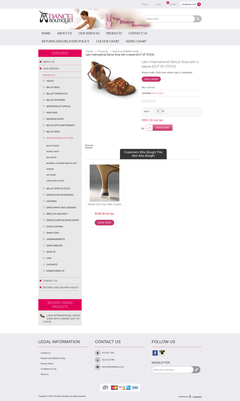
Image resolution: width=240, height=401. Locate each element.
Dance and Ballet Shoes (60, 137)
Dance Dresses (54, 245)
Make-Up (51, 251)
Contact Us (50, 280)
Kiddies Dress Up (55, 270)
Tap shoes (51, 175)
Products (49, 75)
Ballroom (51, 157)
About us (44, 374)
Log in (158, 4)
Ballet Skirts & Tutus (58, 188)
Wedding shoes (55, 118)
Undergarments (55, 239)
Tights (50, 80)
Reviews (88, 148)
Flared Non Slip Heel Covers (104, 204)
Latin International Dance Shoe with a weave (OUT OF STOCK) (61, 318)
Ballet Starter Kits (57, 93)
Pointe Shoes (52, 151)
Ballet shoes (52, 145)
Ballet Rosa (53, 131)
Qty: (143, 128)
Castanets (52, 264)
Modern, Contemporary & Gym (61, 163)
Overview (89, 145)
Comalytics (195, 397)
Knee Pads (51, 112)
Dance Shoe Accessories (60, 194)
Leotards (51, 201)
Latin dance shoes (55, 180)
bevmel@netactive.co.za (113, 367)
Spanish (50, 169)
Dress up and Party (57, 213)
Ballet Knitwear (55, 99)
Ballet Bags (53, 87)
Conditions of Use (48, 369)
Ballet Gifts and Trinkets (60, 125)
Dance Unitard (54, 226)
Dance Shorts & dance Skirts (62, 220)
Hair (48, 258)
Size (146, 111)
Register (145, 4)
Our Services (51, 68)
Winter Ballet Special (58, 106)
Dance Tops (52, 232)
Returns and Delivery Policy (61, 287)
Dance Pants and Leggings (61, 207)
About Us (48, 61)
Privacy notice (47, 363)
